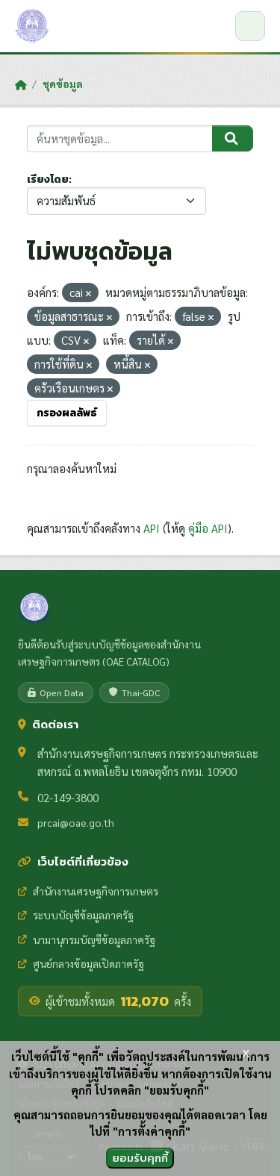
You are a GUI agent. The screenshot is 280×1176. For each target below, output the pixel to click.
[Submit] (232, 138)
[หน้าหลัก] (20, 84)
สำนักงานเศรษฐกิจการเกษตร (88, 891)
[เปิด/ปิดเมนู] (250, 26)
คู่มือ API (208, 528)
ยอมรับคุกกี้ (140, 1157)
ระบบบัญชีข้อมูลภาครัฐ (76, 915)
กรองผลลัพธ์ (67, 413)
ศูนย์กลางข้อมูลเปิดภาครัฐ (81, 963)
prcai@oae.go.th (75, 822)
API (151, 528)
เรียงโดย (48, 179)
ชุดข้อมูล (63, 83)
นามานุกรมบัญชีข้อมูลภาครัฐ (86, 939)
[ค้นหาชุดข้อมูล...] (120, 139)
